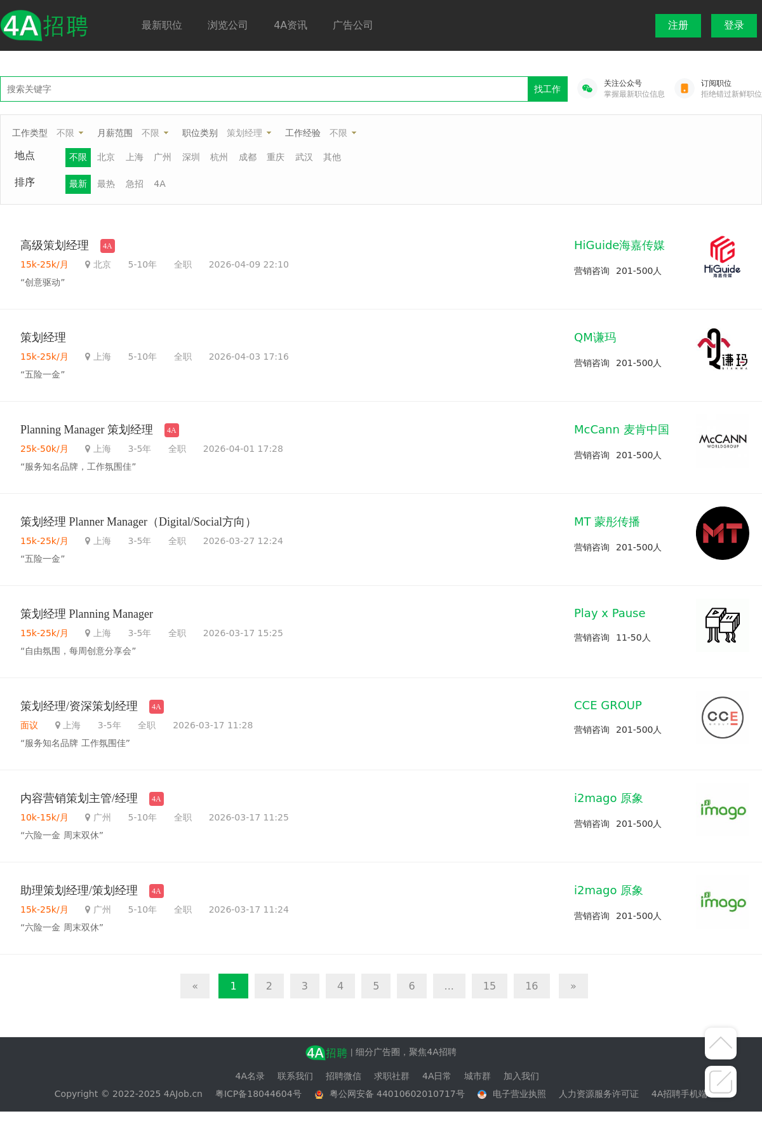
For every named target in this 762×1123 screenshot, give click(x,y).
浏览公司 (228, 25)
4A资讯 (290, 25)
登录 (734, 25)
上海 (135, 157)
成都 (248, 157)
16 (531, 986)
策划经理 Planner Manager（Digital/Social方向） (138, 521)
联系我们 (295, 1076)
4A (159, 184)
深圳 (191, 157)
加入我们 (521, 1076)
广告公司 (353, 25)
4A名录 (250, 1076)
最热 (106, 184)
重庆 (275, 157)
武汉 (304, 157)
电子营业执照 (519, 1094)
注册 (678, 25)
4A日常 (436, 1076)
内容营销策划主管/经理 (79, 798)
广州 (162, 157)
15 (489, 986)
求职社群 (392, 1076)
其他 (332, 157)
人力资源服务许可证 (599, 1094)
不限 (65, 133)
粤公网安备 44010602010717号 (397, 1094)
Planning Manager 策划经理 (86, 429)
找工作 (547, 89)
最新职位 (162, 25)
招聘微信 (343, 1076)
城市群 (477, 1076)
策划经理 (244, 133)
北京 (106, 157)
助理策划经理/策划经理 (79, 890)
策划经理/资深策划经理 (79, 706)
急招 (135, 184)
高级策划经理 (54, 245)
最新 (78, 184)
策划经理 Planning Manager (86, 614)
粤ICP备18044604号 (258, 1094)
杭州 (219, 157)
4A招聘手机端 (679, 1094)
